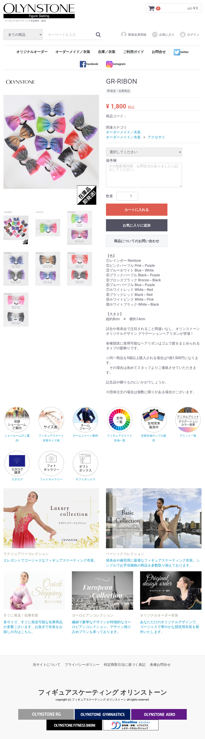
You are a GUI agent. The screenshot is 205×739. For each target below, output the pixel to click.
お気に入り (163, 34)
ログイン (189, 34)
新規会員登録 (133, 34)
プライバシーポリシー (82, 665)
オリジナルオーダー (32, 52)
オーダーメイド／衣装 (72, 52)
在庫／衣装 (106, 52)
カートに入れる (136, 210)
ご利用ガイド (133, 52)
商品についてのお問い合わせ (136, 241)
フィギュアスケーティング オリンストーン (102, 692)
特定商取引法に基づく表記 (124, 665)
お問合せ (159, 52)
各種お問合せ (160, 665)
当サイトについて (46, 665)
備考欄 (111, 160)
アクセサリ (156, 137)
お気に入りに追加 (136, 225)
